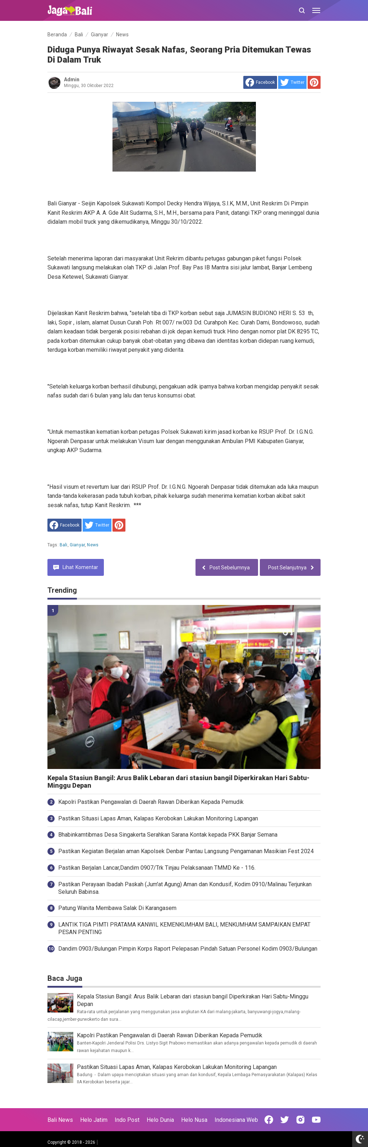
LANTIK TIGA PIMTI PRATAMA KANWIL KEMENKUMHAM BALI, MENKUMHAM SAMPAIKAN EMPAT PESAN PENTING (184, 928)
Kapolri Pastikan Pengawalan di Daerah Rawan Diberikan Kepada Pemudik (151, 801)
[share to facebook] (260, 82)
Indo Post (127, 1119)
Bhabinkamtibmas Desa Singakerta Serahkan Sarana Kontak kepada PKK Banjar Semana (167, 834)
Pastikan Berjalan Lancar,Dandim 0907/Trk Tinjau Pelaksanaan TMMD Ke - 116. (157, 867)
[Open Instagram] (300, 1119)
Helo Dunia (160, 1119)
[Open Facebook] (268, 1119)
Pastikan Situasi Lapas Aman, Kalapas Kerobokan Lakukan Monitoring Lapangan (158, 818)
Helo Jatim (93, 1119)
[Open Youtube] (316, 1119)
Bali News (60, 1119)
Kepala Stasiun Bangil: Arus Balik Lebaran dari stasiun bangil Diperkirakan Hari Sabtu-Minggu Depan (178, 781)
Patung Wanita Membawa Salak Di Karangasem (117, 908)
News (92, 544)
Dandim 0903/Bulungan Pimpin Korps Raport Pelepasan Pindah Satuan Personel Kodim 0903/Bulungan (187, 948)
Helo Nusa (194, 1119)
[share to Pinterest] (314, 82)
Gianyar (77, 544)
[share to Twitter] (292, 82)
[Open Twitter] (284, 1119)
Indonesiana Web (236, 1119)
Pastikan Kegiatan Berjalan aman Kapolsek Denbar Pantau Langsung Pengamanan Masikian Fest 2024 (186, 851)
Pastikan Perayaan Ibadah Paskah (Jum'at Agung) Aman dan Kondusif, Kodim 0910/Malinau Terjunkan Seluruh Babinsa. (185, 888)
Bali (64, 544)
